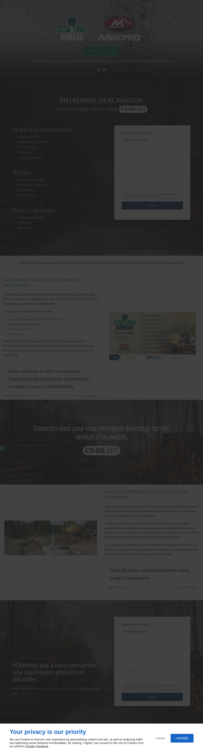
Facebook (42, 746)
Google (30, 746)
